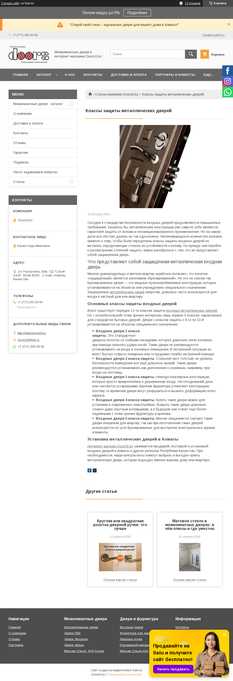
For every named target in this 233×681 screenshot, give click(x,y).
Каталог (44, 75)
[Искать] (191, 54)
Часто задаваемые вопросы (35, 172)
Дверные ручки (131, 639)
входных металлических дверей (191, 310)
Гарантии (20, 152)
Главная (20, 75)
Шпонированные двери (81, 627)
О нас (70, 75)
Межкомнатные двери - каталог (38, 104)
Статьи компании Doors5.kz (117, 94)
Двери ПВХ (72, 633)
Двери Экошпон (76, 639)
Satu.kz (137, 670)
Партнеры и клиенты (175, 75)
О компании (22, 113)
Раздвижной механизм (136, 645)
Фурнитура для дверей (137, 633)
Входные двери (131, 627)
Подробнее (137, 13)
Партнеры (16, 645)
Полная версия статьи (120, 580)
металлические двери (127, 292)
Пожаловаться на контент (124, 674)
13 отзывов (192, 3)
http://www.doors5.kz (31, 333)
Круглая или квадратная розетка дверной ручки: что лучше (120, 525)
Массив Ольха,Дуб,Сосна (139, 651)
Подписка (21, 162)
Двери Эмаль (74, 645)
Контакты (93, 75)
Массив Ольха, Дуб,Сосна (84, 651)
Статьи (18, 182)
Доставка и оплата (129, 75)
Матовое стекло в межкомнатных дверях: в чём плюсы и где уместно (189, 525)
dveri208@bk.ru (28, 340)
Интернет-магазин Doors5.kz (110, 446)
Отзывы (19, 143)
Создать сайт (10, 3)
